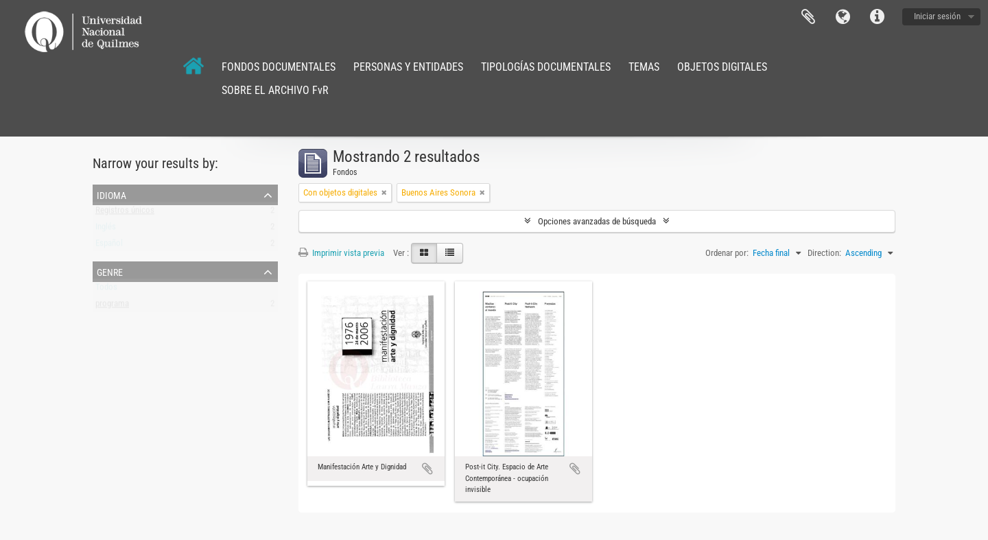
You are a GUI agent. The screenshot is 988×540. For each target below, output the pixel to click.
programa (112, 306)
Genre (110, 271)
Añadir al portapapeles (427, 469)
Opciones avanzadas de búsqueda (597, 221)
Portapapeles (808, 17)
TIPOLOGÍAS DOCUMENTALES (546, 66)
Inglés (105, 229)
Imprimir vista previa (341, 253)
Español (109, 246)
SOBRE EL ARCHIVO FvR (275, 90)
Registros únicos (124, 213)
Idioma (842, 17)
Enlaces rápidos (877, 17)
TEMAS (643, 66)
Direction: (824, 253)
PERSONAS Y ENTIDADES (408, 66)
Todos (106, 290)
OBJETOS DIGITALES (722, 66)
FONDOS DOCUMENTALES (279, 66)
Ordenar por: (727, 253)
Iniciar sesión (937, 16)
